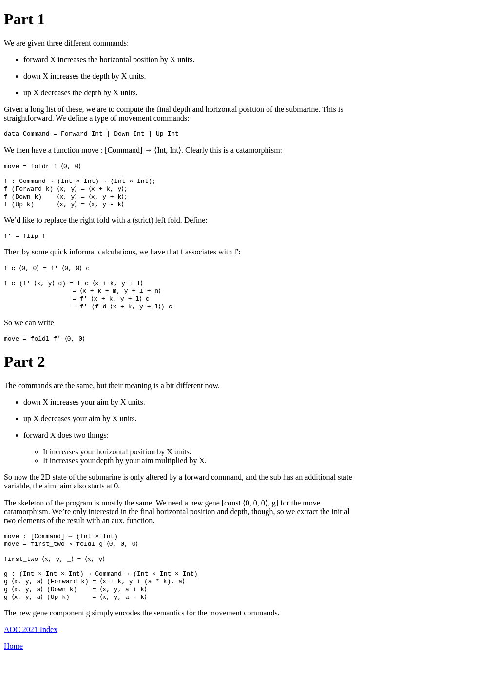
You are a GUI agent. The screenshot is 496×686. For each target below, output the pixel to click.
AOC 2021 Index (30, 657)
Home (13, 673)
